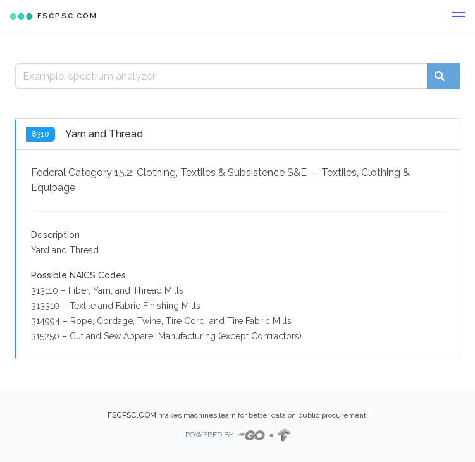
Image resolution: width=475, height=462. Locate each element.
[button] (458, 16)
